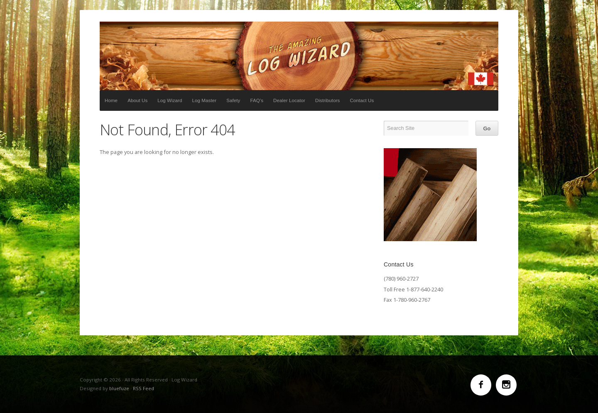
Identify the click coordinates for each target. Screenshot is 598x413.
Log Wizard (299, 56)
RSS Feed (143, 388)
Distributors (327, 100)
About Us (137, 100)
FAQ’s (256, 100)
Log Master (204, 100)
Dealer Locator (289, 100)
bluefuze (119, 388)
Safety (233, 100)
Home (111, 100)
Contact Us (362, 100)
